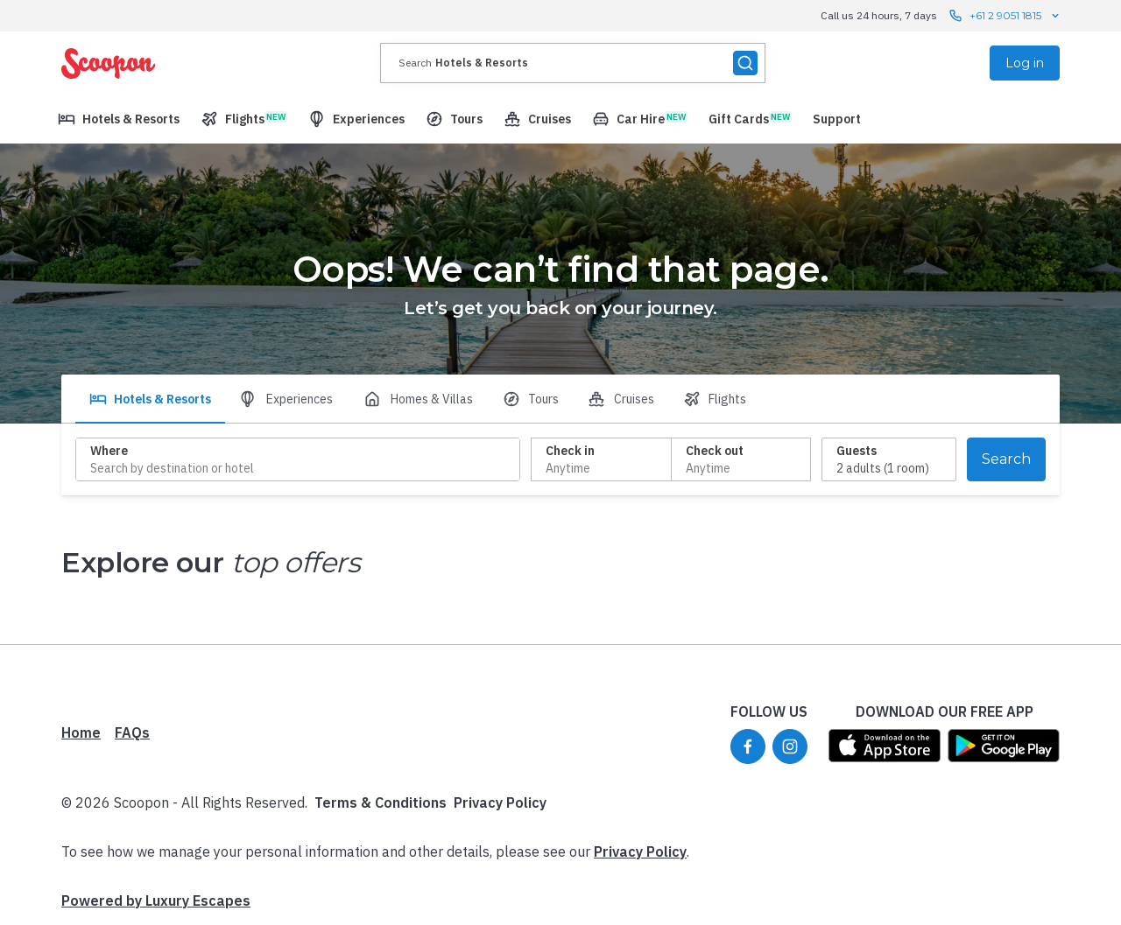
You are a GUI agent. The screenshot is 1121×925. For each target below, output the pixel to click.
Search (1006, 459)
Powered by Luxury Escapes (155, 900)
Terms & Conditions (380, 802)
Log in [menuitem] (1024, 63)
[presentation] (573, 63)
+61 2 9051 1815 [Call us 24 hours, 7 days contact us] (1005, 16)
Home (81, 732)
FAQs (132, 732)
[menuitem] (118, 119)
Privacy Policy (500, 802)
